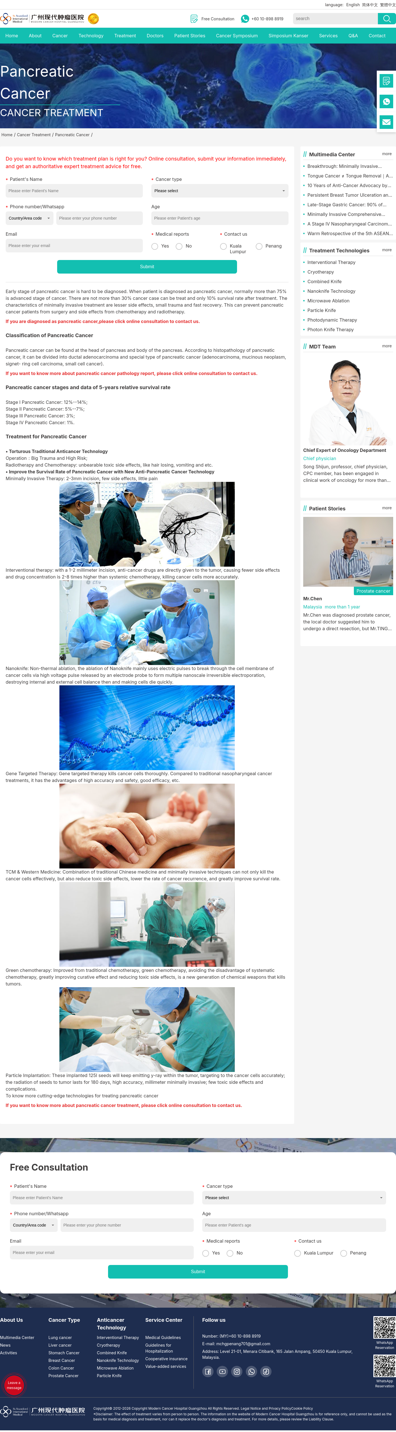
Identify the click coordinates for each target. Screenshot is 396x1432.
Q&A (353, 35)
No (184, 246)
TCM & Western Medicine (33, 872)
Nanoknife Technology (331, 291)
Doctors (155, 35)
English (353, 4)
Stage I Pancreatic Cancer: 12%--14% (46, 402)
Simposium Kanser (288, 35)
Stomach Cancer (63, 1352)
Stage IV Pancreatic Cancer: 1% (39, 422)
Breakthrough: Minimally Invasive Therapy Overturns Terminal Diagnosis (348, 166)
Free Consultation (217, 18)
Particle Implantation (27, 1075)
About (35, 35)
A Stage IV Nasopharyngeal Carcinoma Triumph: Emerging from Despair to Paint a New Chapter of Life (349, 224)
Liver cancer (60, 1345)
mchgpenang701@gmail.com (243, 1343)
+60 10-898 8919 (267, 18)
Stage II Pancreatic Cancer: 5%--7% (44, 409)
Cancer (60, 35)
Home (11, 35)
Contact (377, 35)
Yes (160, 246)
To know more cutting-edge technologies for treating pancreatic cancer (82, 1096)
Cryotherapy (320, 272)
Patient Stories (189, 35)
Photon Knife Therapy (330, 329)
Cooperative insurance (166, 1358)
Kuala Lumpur (233, 248)
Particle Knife (321, 310)
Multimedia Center (17, 1337)
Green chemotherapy (28, 970)
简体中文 (370, 4)
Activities (8, 1352)
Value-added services (165, 1366)
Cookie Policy (302, 1408)
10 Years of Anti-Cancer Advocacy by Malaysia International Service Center (347, 186)
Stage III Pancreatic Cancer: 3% (40, 416)
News (5, 1345)
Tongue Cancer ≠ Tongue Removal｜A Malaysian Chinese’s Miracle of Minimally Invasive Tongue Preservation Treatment (349, 176)
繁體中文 (388, 4)
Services (328, 35)
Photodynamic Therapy (332, 320)
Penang (269, 246)
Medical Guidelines (163, 1337)
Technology (91, 35)
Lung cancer (60, 1337)
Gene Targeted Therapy (31, 773)
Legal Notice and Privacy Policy (266, 1408)
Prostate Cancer (63, 1375)
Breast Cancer (61, 1360)
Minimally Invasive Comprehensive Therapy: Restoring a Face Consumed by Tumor (347, 214)
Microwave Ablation (328, 301)
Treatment (125, 35)
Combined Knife (324, 281)
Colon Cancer (61, 1368)
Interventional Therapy (331, 262)
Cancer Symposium (237, 35)
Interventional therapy (29, 570)
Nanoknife (16, 668)
